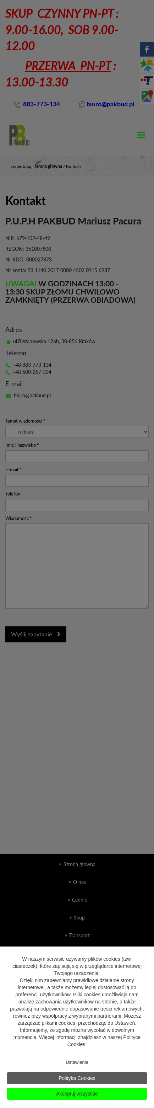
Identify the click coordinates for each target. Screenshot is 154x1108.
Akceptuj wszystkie (77, 1094)
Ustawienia (77, 1062)
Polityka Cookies (77, 1078)
